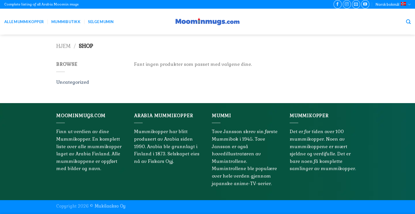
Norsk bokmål (393, 4)
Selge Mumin (101, 21)
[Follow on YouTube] (365, 4)
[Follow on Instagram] (347, 4)
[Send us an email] (356, 4)
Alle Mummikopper (24, 21)
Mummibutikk (65, 21)
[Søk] (408, 21)
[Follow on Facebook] (337, 4)
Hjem (63, 46)
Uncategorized (72, 82)
